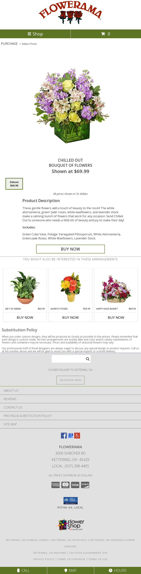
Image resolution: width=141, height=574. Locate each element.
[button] (71, 500)
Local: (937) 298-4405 (70, 466)
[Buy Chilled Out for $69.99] (70, 249)
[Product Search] (71, 359)
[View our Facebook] (64, 437)
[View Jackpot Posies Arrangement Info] (70, 287)
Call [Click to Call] (23, 570)
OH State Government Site (88, 552)
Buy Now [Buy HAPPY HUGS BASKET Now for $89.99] (116, 317)
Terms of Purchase (71, 559)
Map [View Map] (70, 570)
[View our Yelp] (77, 437)
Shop (35, 34)
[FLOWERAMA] (70, 24)
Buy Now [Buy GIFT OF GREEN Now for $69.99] (25, 317)
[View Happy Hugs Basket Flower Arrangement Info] (116, 287)
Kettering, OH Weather (49, 552)
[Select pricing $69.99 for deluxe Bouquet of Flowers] (14, 183)
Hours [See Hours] (117, 570)
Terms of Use (98, 559)
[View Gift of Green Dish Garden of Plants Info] (25, 287)
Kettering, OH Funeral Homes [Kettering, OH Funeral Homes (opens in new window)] (27, 540)
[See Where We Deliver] (70, 380)
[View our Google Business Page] (70, 437)
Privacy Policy (44, 559)
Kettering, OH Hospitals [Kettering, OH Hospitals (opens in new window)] (69, 540)
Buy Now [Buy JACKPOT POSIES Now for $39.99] (70, 317)
